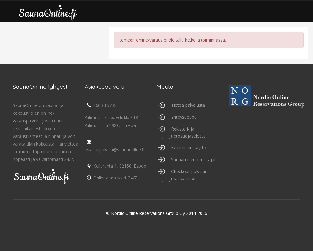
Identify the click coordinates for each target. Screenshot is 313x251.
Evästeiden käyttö (188, 147)
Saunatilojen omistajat (193, 159)
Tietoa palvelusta (188, 105)
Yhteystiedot (183, 117)
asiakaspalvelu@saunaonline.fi (114, 146)
